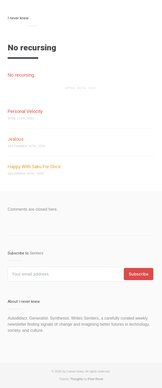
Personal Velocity (25, 111)
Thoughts (76, 379)
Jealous (16, 139)
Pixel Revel (95, 379)
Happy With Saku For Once (34, 166)
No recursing (21, 75)
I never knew (18, 18)
